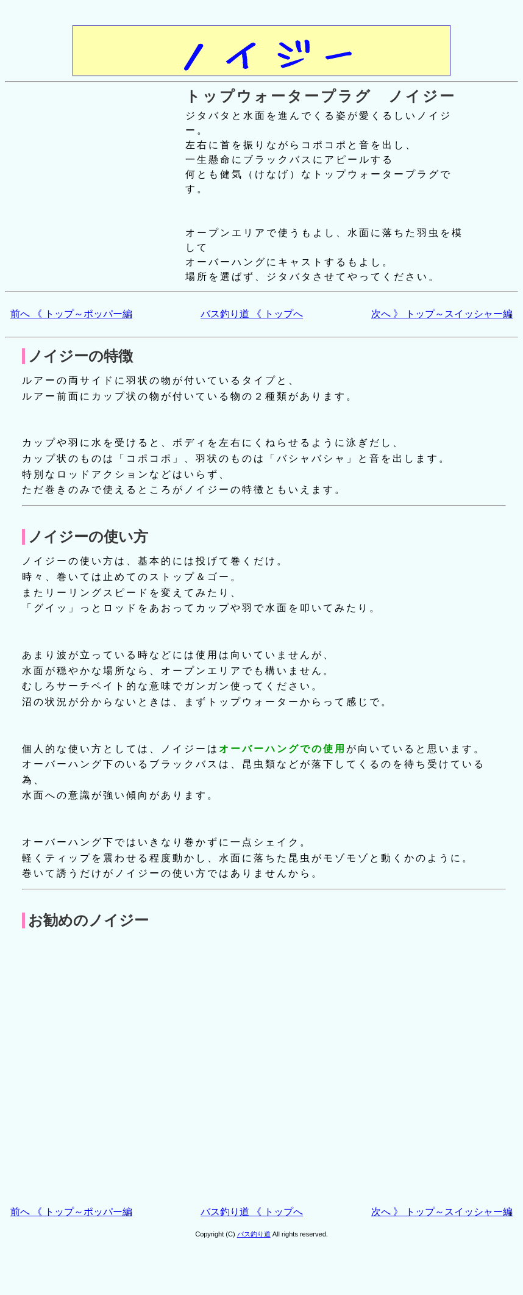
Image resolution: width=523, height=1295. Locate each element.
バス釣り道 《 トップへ (252, 314)
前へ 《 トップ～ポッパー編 (71, 314)
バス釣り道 (254, 1234)
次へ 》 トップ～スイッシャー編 (442, 314)
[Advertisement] (120, 1074)
